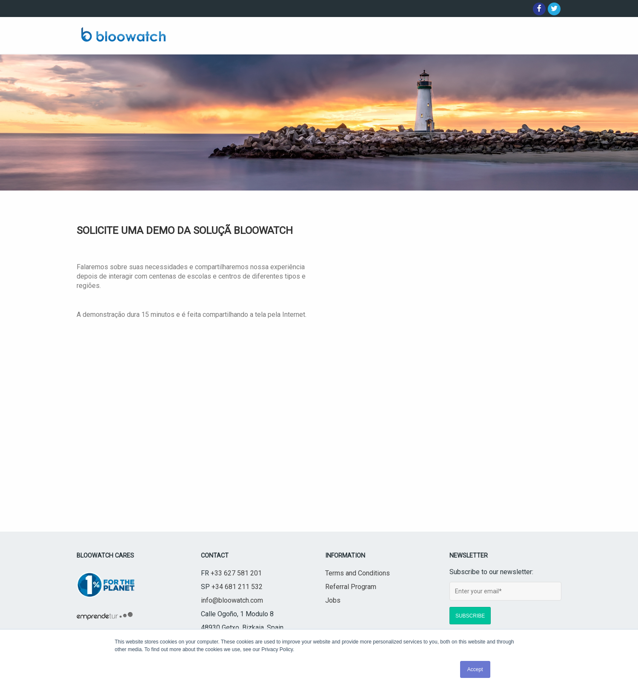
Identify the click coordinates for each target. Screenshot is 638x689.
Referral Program (350, 587)
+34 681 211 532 (237, 587)
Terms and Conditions (357, 573)
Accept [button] (475, 669)
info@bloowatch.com (232, 600)
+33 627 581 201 (236, 573)
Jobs (332, 600)
